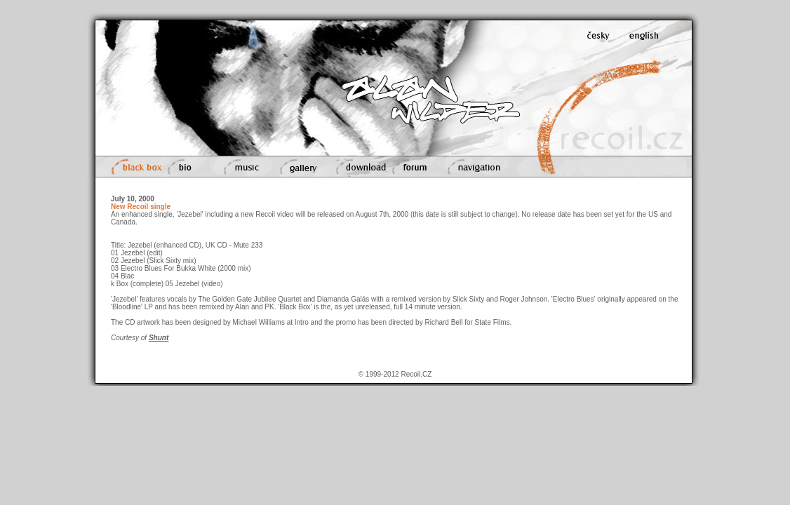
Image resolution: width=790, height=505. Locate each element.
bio (188, 166)
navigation (475, 166)
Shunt (158, 338)
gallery (299, 166)
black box (134, 166)
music (244, 166)
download (357, 166)
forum (414, 166)
